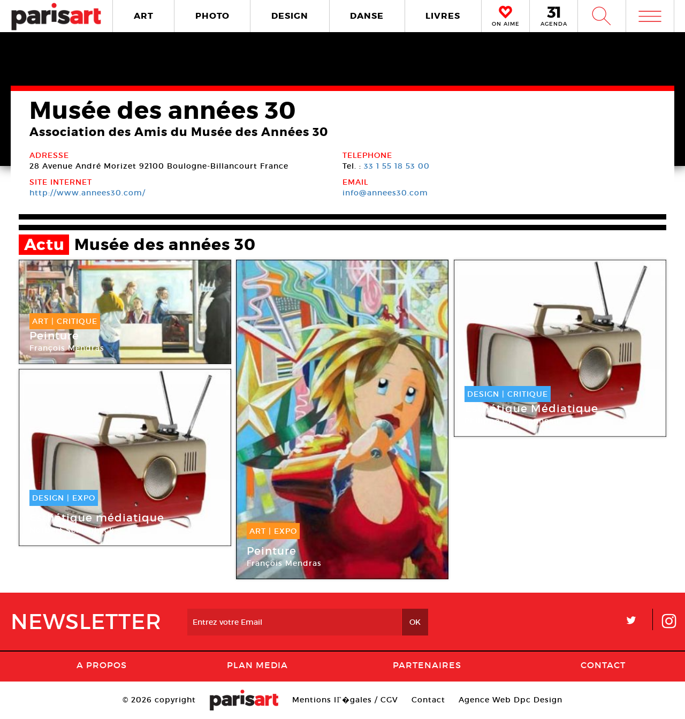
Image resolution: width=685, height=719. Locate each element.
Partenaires (427, 665)
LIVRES (442, 15)
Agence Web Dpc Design (510, 700)
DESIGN (289, 15)
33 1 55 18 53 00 (397, 166)
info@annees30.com (385, 193)
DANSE (367, 15)
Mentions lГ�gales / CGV (345, 700)
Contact (603, 665)
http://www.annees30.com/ (87, 193)
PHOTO (212, 15)
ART (144, 15)
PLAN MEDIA (257, 665)
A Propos (102, 665)
